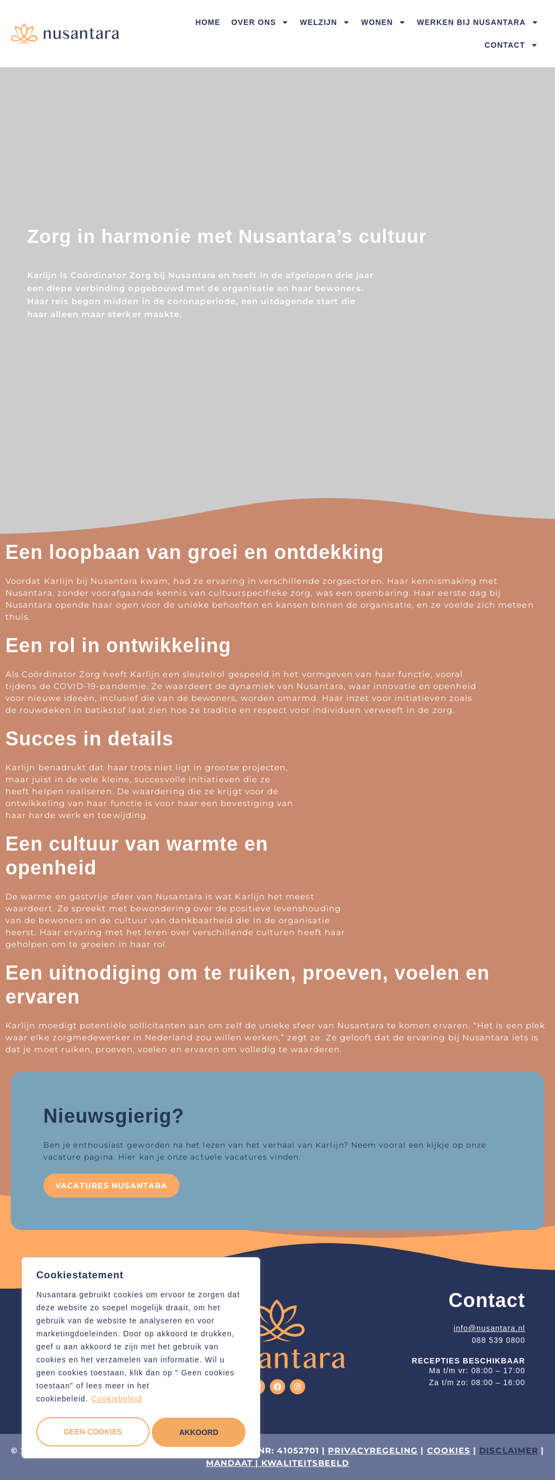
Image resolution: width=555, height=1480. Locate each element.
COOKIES (449, 1450)
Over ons (260, 22)
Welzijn (325, 22)
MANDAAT (229, 1463)
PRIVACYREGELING (373, 1450)
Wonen (383, 22)
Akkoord (198, 1432)
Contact (511, 45)
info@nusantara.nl (489, 1328)
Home (207, 22)
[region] (141, 1359)
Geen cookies (92, 1432)
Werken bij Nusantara (478, 22)
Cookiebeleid (117, 1402)
